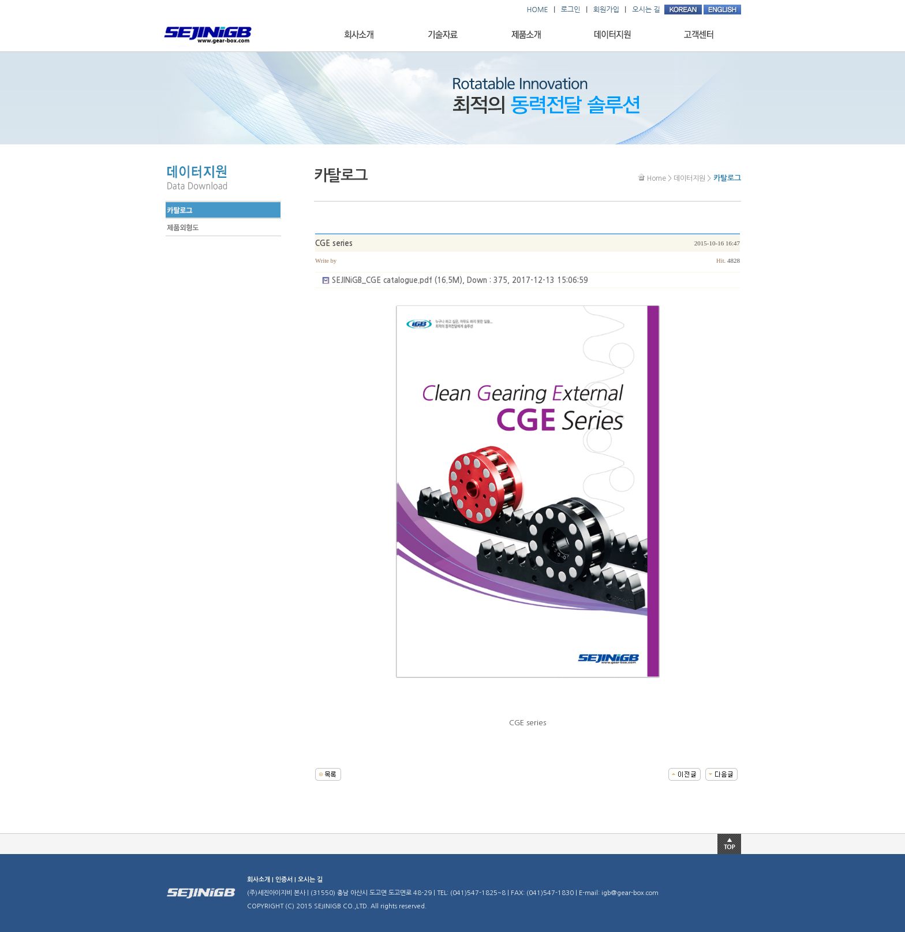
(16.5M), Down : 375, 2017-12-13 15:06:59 (460, 280)
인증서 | (286, 880)
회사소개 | (261, 880)
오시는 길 (310, 880)
